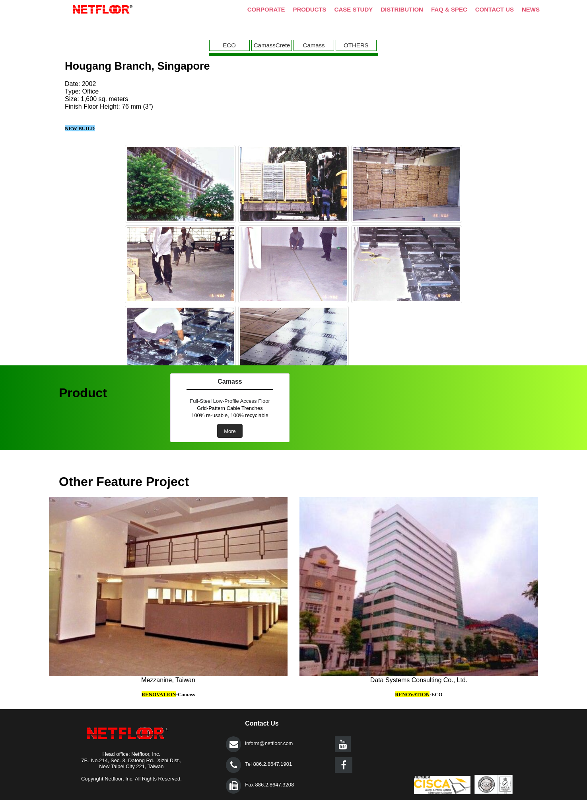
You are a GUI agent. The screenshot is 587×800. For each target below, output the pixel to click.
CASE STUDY (353, 9)
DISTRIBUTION (402, 9)
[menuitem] (230, 45)
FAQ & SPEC (449, 9)
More (230, 431)
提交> (233, 744)
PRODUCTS (309, 9)
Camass (314, 45)
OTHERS (356, 45)
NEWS (531, 9)
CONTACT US (494, 9)
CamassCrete (272, 45)
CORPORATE (266, 9)
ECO (229, 45)
